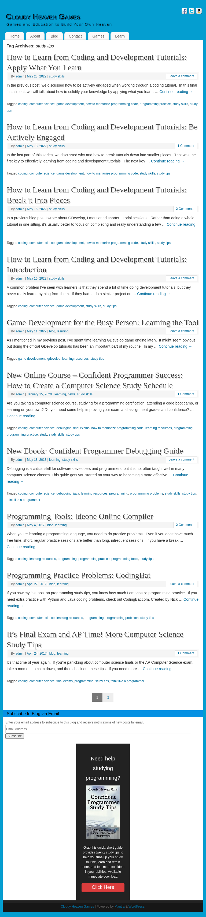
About (35, 36)
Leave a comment (181, 76)
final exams (81, 428)
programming (183, 428)
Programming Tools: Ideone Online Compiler (80, 516)
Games (98, 36)
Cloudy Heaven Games (43, 17)
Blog (54, 36)
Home (15, 36)
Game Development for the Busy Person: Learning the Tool (103, 322)
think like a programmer (23, 500)
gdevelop (53, 359)
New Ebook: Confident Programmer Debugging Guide (95, 450)
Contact (75, 36)
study (43, 434)
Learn (120, 36)
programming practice (155, 104)
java (76, 493)
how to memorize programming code (112, 104)
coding (23, 104)
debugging (63, 428)
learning (62, 331)
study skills (57, 76)
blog (52, 331)
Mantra (119, 906)
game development (70, 104)
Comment (186, 146)
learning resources (75, 359)
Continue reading (176, 92)
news (71, 394)
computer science (42, 104)
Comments (185, 209)
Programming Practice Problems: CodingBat (78, 575)
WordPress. (136, 906)
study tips (164, 173)
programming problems (146, 493)
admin (20, 76)
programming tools (124, 559)
